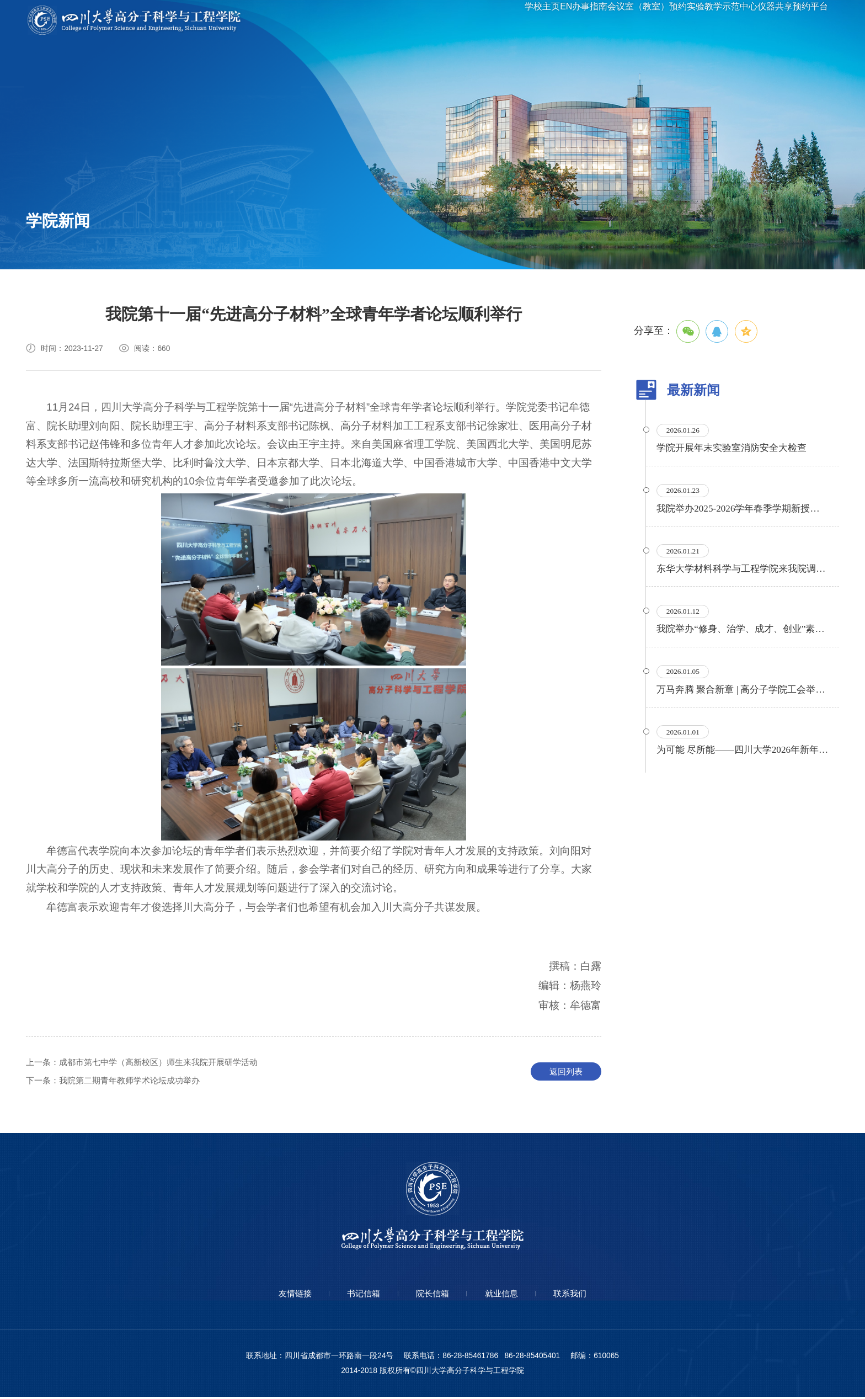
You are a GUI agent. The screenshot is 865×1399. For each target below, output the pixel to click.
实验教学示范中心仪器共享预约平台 (744, 21)
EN (521, 21)
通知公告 (50, 248)
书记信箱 (358, 1295)
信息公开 (223, 218)
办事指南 (555, 21)
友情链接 (284, 1295)
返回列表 (566, 1072)
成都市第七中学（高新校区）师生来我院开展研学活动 (149, 1063)
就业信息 (507, 1295)
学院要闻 (50, 218)
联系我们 (581, 1295)
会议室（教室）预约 (623, 21)
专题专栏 (137, 248)
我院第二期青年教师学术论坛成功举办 (118, 1082)
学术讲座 (137, 218)
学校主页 (486, 21)
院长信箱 (432, 1295)
